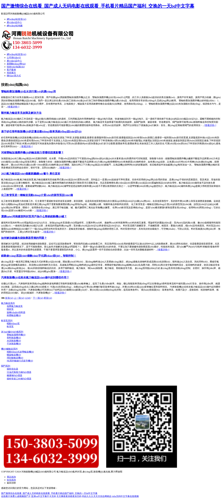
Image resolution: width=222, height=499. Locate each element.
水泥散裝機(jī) (14, 340)
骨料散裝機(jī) (14, 337)
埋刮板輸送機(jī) (15, 358)
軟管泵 (10, 326)
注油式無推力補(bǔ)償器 (19, 372)
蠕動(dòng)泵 (13, 323)
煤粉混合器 (12, 369)
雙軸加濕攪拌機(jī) (16, 335)
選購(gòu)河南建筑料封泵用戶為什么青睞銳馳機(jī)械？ (34, 216)
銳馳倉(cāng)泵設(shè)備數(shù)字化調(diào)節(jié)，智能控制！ (38, 255)
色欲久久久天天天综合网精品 (96, 496)
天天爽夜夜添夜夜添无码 (68, 496)
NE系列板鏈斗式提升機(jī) (20, 361)
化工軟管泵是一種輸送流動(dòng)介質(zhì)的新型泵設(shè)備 (37, 195)
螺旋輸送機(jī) (14, 355)
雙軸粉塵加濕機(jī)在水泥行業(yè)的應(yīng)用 (28, 91)
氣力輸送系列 (8, 303)
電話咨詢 (11, 477)
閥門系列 (5, 366)
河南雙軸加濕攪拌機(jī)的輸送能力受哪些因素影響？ (32, 152)
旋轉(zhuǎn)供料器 (16, 312)
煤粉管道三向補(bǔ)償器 (19, 378)
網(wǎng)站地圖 (15, 25)
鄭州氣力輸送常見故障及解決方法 (21, 112)
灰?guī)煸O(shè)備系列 (12, 332)
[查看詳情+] (13, 107)
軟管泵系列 (6, 320)
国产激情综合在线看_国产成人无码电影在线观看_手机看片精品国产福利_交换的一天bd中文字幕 (97, 5)
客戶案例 (11, 70)
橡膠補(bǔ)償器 (14, 375)
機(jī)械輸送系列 (9, 349)
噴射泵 (10, 309)
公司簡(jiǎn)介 (14, 57)
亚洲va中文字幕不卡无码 (43, 496)
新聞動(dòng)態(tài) (16, 64)
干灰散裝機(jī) (14, 343)
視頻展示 (11, 73)
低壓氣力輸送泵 (15, 306)
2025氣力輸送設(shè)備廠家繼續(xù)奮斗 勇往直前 (30, 173)
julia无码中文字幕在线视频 (125, 496)
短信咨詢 (11, 480)
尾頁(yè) (48, 298)
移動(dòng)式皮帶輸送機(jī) (20, 352)
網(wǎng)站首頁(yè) (16, 19)
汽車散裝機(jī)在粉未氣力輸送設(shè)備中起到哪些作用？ (35, 277)
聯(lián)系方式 (14, 75)
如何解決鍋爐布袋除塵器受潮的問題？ (24, 237)
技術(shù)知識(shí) (16, 67)
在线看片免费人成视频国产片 (16, 496)
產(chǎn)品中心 (14, 22)
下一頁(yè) (38, 298)
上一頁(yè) (19, 298)
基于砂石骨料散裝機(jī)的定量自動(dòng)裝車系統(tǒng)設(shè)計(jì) (41, 131)
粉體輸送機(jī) (14, 315)
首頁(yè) (9, 298)
